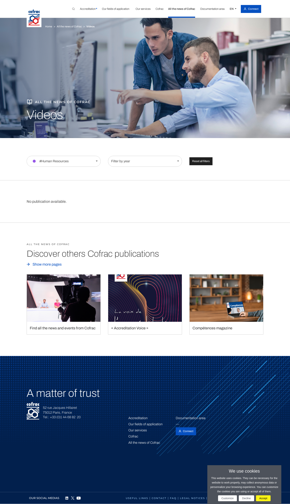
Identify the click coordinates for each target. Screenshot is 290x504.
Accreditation (138, 418)
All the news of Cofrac (69, 26)
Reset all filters (201, 161)
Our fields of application (145, 424)
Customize (227, 498)
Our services (137, 430)
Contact (159, 498)
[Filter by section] (64, 161)
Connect (253, 8)
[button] (87, 9)
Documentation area (190, 418)
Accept (263, 498)
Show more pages (47, 264)
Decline (246, 498)
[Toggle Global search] (73, 8)
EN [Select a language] (232, 8)
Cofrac (133, 436)
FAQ (173, 498)
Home (48, 26)
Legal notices (192, 498)
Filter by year (120, 161)
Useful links (137, 498)
